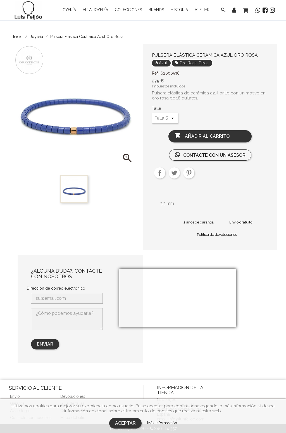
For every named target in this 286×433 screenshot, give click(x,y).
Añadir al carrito (202, 136)
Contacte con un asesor (210, 155)
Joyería (68, 10)
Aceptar (125, 423)
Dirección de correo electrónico (56, 288)
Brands (156, 10)
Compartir (159, 173)
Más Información (162, 423)
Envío (15, 396)
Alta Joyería (95, 10)
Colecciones (128, 10)
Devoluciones (72, 396)
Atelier (202, 10)
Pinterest (188, 173)
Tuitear (174, 173)
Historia (179, 10)
